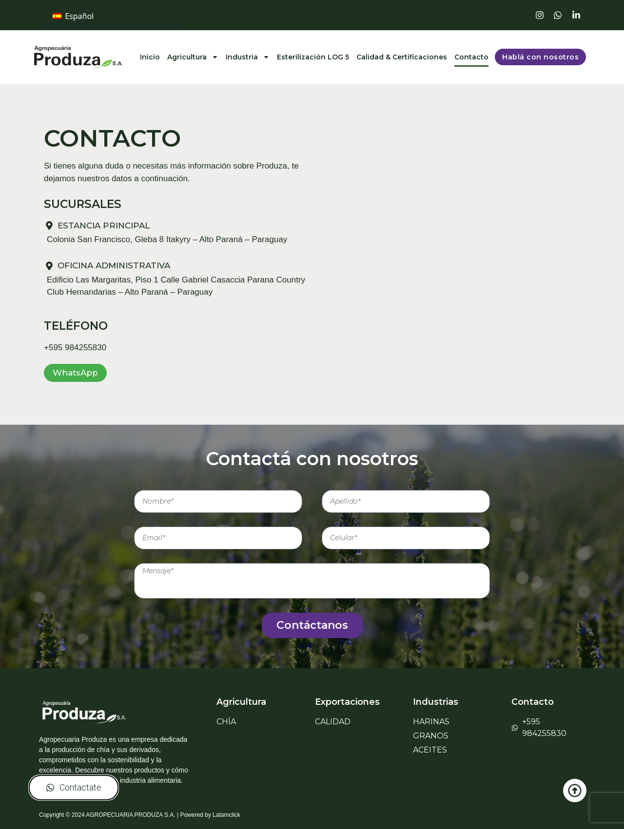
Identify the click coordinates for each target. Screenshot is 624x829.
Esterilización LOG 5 (313, 57)
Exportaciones (347, 702)
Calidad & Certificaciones (401, 57)
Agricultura (192, 57)
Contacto (471, 57)
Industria (248, 57)
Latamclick (226, 814)
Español (73, 16)
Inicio (150, 57)
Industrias (435, 702)
